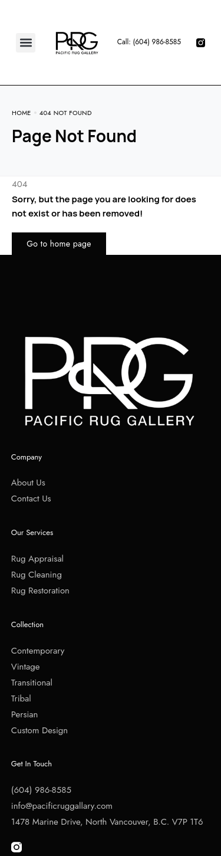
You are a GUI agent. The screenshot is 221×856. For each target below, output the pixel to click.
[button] (25, 43)
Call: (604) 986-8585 (149, 42)
